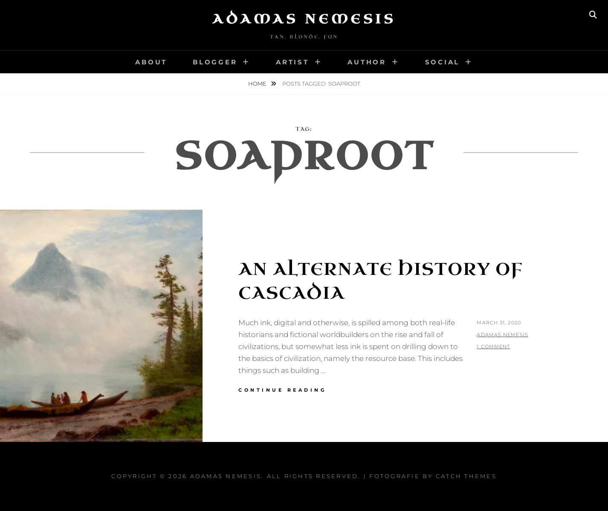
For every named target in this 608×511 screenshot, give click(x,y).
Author (366, 62)
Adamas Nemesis (304, 19)
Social (442, 62)
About (151, 62)
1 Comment (493, 346)
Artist (292, 62)
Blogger (215, 62)
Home (258, 83)
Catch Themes (466, 476)
